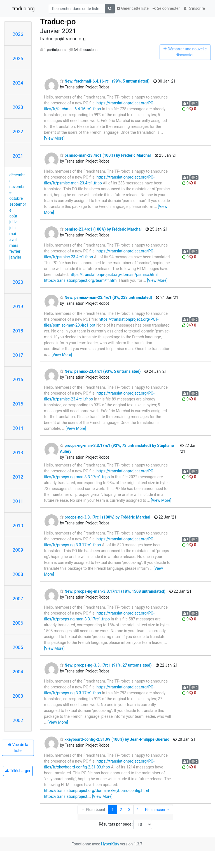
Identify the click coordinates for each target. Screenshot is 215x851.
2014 (18, 428)
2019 (18, 306)
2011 (18, 501)
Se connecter (166, 8)
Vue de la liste (18, 747)
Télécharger (17, 770)
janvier (15, 257)
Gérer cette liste (133, 8)
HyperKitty (110, 844)
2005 (18, 647)
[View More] (54, 138)
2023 (18, 107)
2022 (18, 131)
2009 (18, 550)
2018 (18, 331)
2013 (18, 452)
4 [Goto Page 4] (138, 809)
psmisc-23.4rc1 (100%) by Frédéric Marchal (101, 229)
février (15, 251)
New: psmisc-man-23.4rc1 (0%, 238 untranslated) (106, 297)
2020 (18, 282)
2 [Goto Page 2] (121, 809)
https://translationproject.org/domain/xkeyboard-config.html (96, 790)
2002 (18, 720)
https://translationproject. (66, 796)
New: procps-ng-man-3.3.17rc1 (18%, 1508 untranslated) (112, 591)
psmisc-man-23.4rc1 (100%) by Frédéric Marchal (105, 155)
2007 (18, 598)
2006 (18, 623)
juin (13, 228)
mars (14, 245)
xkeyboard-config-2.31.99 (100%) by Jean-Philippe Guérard (114, 739)
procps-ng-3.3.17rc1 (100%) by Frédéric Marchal (105, 517)
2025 (18, 58)
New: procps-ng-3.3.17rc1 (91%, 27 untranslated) (106, 665)
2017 (18, 355)
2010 (18, 525)
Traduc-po (58, 21)
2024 (18, 83)
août (13, 216)
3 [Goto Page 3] (129, 809)
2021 (18, 156)
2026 (18, 34)
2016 (18, 379)
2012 (18, 477)
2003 (18, 696)
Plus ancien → (157, 809)
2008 (18, 574)
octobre (16, 198)
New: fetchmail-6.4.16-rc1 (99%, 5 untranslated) (104, 81)
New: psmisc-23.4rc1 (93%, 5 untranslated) (100, 371)
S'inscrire (194, 8)
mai (13, 233)
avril (13, 239)
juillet (14, 222)
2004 (18, 671)
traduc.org (23, 8)
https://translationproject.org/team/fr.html (81, 280)
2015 (18, 404)
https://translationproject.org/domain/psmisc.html (114, 274)
